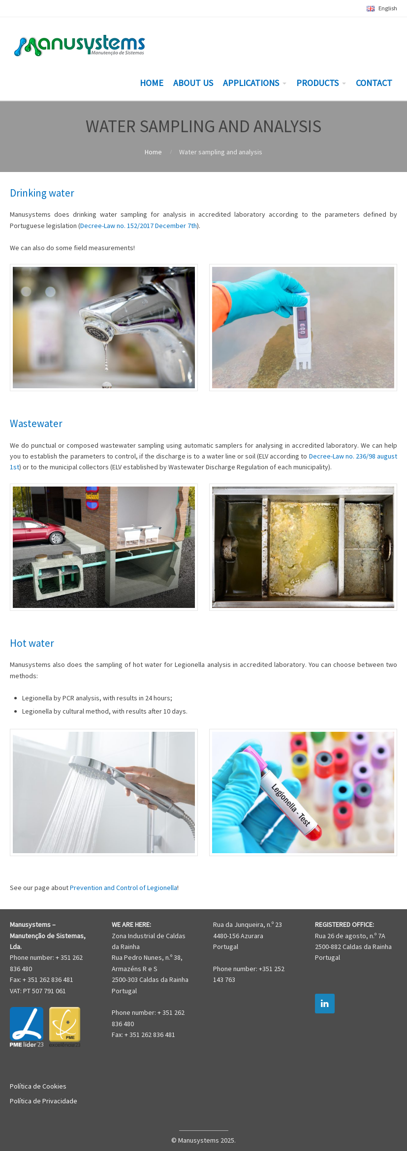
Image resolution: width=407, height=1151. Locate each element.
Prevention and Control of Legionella (123, 887)
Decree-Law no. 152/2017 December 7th (138, 225)
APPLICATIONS (251, 82)
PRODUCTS (317, 82)
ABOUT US (193, 82)
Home (153, 151)
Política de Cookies (38, 1086)
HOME (151, 82)
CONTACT (374, 82)
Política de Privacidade (43, 1100)
